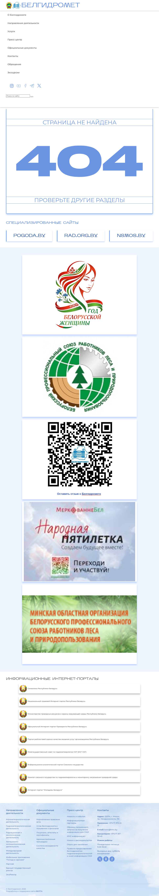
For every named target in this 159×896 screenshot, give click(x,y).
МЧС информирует (76, 836)
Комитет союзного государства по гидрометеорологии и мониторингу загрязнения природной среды (68, 777)
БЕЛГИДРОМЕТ (50, 5)
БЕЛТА (39, 891)
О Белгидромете (17, 15)
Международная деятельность (14, 852)
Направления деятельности (23, 23)
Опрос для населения (77, 844)
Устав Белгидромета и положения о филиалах (47, 827)
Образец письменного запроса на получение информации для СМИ (78, 829)
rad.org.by (81, 236)
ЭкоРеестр (11, 874)
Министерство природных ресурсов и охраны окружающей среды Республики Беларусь (63, 714)
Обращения (14, 64)
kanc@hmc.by (110, 829)
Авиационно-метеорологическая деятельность (15, 844)
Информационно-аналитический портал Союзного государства (51, 764)
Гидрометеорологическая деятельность (18, 827)
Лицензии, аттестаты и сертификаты (47, 833)
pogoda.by (29, 236)
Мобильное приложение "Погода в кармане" (18, 858)
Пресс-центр (15, 39)
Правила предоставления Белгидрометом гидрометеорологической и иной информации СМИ (79, 852)
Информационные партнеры (76, 821)
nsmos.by (131, 236)
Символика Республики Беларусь (38, 688)
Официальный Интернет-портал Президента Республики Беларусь (53, 726)
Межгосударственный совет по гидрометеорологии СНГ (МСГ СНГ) (53, 752)
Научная (10, 864)
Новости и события (76, 816)
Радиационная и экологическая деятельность (14, 835)
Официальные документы (22, 47)
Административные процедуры (45, 840)
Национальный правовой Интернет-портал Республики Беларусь (52, 701)
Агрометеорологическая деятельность (18, 820)
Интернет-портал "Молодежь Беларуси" (41, 790)
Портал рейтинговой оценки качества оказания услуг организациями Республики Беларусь (64, 739)
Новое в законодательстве (79, 840)
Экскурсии (14, 72)
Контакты (13, 56)
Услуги (11, 31)
